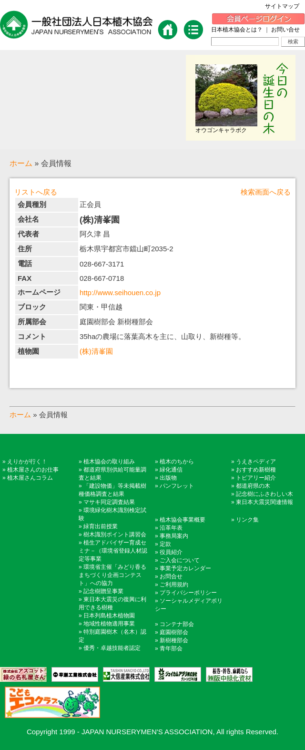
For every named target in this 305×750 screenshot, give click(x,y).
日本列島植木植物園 (109, 615)
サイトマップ (285, 6)
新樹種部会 (174, 640)
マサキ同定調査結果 (109, 502)
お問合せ (171, 576)
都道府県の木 (253, 486)
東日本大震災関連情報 (264, 502)
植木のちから (177, 461)
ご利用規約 (174, 584)
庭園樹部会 (174, 632)
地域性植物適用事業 (109, 623)
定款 (165, 544)
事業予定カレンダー (185, 568)
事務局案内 (174, 536)
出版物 (168, 477)
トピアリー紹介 (256, 477)
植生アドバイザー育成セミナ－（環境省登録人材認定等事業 (113, 550)
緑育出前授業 (100, 526)
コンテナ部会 (177, 624)
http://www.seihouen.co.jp (120, 292)
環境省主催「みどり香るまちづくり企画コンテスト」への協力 (112, 575)
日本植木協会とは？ (237, 29)
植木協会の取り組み (109, 461)
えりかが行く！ (27, 461)
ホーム (21, 163)
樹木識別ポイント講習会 (114, 534)
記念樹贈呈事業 (103, 591)
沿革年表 (171, 527)
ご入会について (180, 560)
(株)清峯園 (96, 351)
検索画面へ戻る (266, 192)
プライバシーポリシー (188, 592)
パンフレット (177, 486)
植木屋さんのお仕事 (33, 469)
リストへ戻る (35, 192)
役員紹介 (171, 552)
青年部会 (171, 648)
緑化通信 (171, 469)
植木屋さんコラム (30, 477)
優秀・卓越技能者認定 (112, 648)
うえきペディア (256, 461)
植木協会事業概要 (182, 519)
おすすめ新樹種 (256, 469)
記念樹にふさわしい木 (264, 494)
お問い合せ (285, 29)
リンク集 (247, 519)
